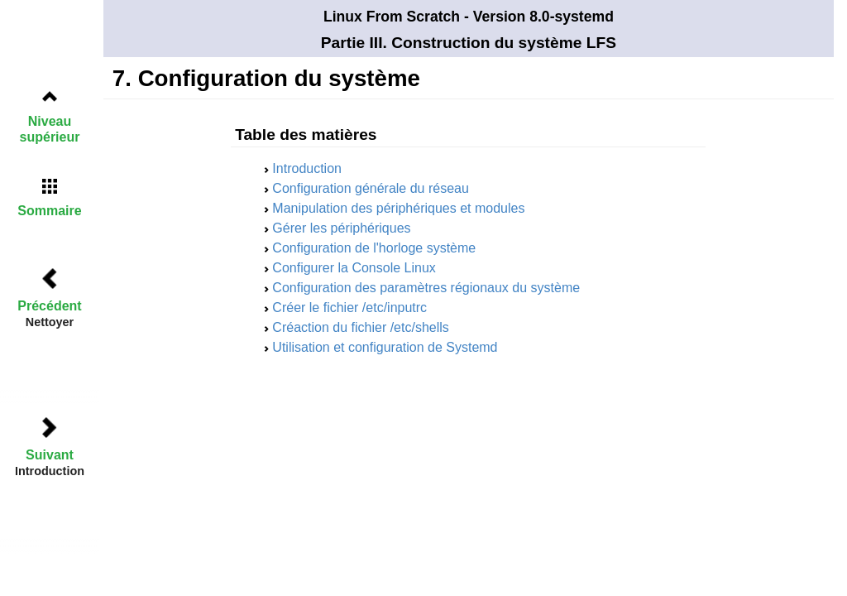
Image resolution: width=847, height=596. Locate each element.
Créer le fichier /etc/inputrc (349, 307)
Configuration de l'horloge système (374, 248)
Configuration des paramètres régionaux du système (426, 288)
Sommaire (49, 211)
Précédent (49, 306)
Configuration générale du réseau (370, 188)
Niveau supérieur (50, 129)
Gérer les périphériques (341, 228)
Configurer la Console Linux (353, 268)
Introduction (307, 168)
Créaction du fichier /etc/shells (360, 327)
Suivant (50, 455)
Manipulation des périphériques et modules (398, 208)
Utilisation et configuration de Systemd (384, 347)
